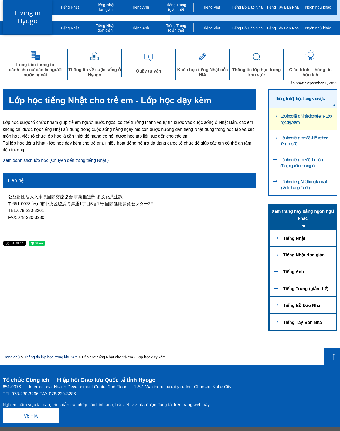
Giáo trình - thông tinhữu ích (310, 63)
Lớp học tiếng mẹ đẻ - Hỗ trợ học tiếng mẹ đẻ (304, 141)
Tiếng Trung (176, 7)
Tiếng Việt (211, 7)
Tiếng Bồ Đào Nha (247, 7)
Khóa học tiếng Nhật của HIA (202, 63)
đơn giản (105, 7)
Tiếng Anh (140, 7)
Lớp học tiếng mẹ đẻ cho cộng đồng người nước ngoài (302, 163)
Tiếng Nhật (69, 7)
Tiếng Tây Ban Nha (282, 7)
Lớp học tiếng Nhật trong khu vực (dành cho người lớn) (304, 184)
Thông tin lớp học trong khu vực (256, 63)
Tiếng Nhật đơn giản (304, 255)
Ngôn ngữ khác (318, 7)
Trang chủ (11, 357)
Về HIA (31, 416)
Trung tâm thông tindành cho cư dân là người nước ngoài (35, 63)
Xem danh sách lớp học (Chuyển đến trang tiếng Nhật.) (56, 160)
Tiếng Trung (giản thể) (305, 288)
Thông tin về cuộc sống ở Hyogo (94, 63)
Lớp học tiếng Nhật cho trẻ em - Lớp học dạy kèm (305, 119)
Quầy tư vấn (148, 61)
